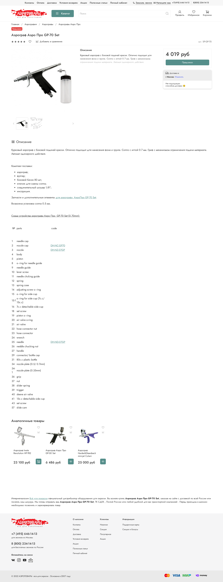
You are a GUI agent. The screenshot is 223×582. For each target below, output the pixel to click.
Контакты (29, 2)
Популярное (105, 534)
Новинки (104, 524)
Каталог (62, 13)
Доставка (52, 2)
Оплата (40, 2)
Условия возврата (68, 2)
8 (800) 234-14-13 (23, 543)
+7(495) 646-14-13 (180, 2)
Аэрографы (47, 24)
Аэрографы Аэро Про (69, 24)
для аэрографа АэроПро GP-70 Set (76, 197)
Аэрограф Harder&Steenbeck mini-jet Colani (91, 455)
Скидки (103, 529)
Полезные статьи (98, 2)
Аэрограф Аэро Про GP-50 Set (56, 454)
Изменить (179, 77)
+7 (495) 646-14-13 (24, 534)
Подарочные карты (130, 524)
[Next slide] (73, 123)
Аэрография (31, 24)
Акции (83, 2)
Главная (15, 24)
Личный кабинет (118, 2)
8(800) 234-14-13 (201, 2)
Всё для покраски (39, 500)
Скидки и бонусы (130, 529)
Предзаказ (187, 62)
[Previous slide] (14, 123)
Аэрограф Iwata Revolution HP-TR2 (20, 454)
